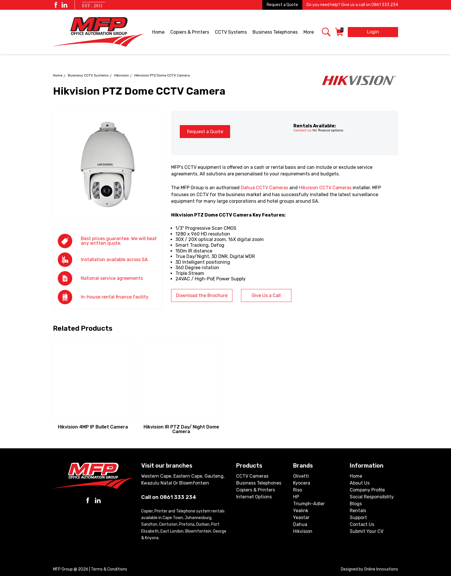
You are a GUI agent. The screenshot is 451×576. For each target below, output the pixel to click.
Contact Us (362, 524)
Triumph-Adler (309, 503)
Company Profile (367, 490)
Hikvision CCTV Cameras (325, 187)
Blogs (356, 503)
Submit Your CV (366, 531)
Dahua (300, 524)
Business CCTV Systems (88, 75)
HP (296, 497)
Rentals (358, 510)
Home (158, 32)
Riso (297, 490)
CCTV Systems (231, 32)
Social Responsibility (372, 497)
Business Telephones (276, 32)
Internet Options (254, 497)
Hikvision (121, 75)
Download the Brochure (202, 295)
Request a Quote (282, 4)
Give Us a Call (266, 295)
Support (358, 517)
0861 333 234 (384, 4)
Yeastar (301, 517)
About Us (360, 483)
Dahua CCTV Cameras (264, 187)
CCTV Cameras (252, 476)
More (309, 32)
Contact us (302, 130)
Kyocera (301, 483)
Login (373, 32)
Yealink (300, 510)
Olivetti (301, 476)
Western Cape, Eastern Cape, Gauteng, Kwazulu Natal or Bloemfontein (183, 479)
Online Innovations (381, 569)
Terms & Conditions (109, 569)
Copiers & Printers (190, 32)
